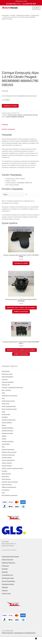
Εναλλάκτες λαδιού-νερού (8, 419)
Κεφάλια (4, 438)
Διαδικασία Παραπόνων (8, 562)
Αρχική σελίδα (5, 15)
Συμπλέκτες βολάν (7, 457)
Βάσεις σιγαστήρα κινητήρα (9, 409)
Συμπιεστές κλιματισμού (8, 455)
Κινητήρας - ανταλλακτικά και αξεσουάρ (20, 15)
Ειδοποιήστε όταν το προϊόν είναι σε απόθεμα (21, 307)
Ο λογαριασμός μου (7, 575)
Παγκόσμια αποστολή (8, 584)
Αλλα (3, 398)
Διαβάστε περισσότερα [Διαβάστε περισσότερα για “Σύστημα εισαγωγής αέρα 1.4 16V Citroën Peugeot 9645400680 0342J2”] (21, 354)
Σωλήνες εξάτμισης (7, 463)
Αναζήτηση (21, 639)
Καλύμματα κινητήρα (7, 433)
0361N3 (8, 116)
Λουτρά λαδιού (6, 444)
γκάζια (3, 411)
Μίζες (3, 446)
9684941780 (21, 116)
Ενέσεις (4, 425)
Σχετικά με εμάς (6, 593)
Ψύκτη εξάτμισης (6, 479)
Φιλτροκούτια (5, 476)
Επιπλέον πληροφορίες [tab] (8, 129)
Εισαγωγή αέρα (35, 15)
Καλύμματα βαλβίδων (7, 428)
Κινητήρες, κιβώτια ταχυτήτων (10, 481)
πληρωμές (5, 590)
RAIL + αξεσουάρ (6, 390)
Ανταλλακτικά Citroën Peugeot (10, 556)
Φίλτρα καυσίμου (6, 473)
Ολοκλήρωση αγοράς (8, 578)
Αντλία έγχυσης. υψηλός (8, 401)
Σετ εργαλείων (5, 490)
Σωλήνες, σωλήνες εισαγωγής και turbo (12, 468)
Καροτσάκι (5, 569)
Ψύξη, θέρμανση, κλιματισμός (9, 495)
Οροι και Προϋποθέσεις (8, 581)
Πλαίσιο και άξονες (7, 484)
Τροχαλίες (4, 471)
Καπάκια (4, 436)
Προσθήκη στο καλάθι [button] (21, 263)
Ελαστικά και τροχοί (7, 374)
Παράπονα (5, 587)
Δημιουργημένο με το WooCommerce (24, 633)
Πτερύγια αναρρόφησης (8, 449)
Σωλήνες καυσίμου (7, 465)
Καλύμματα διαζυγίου (7, 430)
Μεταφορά (5, 572)
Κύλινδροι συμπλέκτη (7, 441)
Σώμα (3, 492)
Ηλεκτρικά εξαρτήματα (8, 382)
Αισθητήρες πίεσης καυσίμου (9, 395)
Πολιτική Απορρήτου (7, 559)
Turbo (3, 393)
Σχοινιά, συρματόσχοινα (8, 460)
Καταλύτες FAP (6, 384)
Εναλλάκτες (5, 417)
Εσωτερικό (5, 379)
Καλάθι (32, 638)
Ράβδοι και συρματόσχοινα (9, 487)
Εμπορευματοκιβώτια (7, 376)
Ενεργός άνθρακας (7, 422)
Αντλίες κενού (5, 403)
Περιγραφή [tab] (5, 124)
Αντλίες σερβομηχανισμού (9, 406)
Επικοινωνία (5, 566)
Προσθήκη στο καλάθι (10, 105)
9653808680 (14, 116)
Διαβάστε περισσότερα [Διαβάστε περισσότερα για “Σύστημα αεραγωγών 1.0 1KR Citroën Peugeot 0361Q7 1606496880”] (21, 311)
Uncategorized (5, 371)
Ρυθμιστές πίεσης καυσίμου (9, 452)
